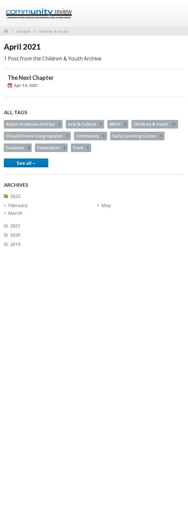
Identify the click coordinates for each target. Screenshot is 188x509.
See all (26, 163)
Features (18, 147)
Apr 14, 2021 (26, 85)
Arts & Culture (85, 124)
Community (90, 136)
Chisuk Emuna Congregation (37, 136)
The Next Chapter (31, 77)
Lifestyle (23, 31)
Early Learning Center (137, 136)
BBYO (118, 124)
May (106, 205)
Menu (177, 13)
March (15, 213)
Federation (51, 147)
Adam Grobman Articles (33, 124)
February (18, 205)
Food (81, 147)
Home (6, 31)
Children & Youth (53, 31)
